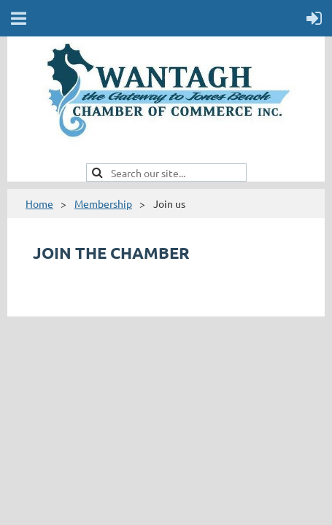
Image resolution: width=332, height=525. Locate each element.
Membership (103, 203)
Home (39, 203)
